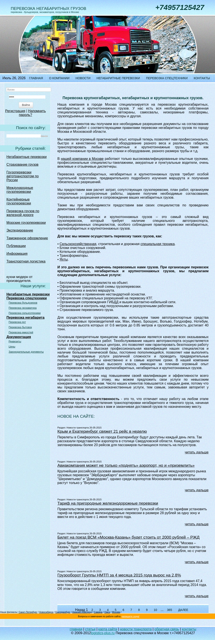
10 (155, 610)
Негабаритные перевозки (118, 78)
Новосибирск (46, 612)
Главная (36, 78)
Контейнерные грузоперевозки (18, 201)
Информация (17, 253)
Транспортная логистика (26, 261)
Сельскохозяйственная (78, 244)
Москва (116, 612)
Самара (98, 612)
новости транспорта (136, 629)
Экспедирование (19, 230)
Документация (18, 337)
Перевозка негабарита (25, 317)
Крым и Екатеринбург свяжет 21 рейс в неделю (102, 431)
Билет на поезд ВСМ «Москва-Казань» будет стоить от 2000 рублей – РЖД (128, 537)
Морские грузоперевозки (26, 222)
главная (76, 629)
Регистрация (15, 111)
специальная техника (158, 244)
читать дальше (197, 452)
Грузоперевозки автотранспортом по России (22, 176)
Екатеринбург (62, 612)
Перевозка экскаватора (23, 307)
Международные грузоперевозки (19, 189)
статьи (90, 629)
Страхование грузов (22, 164)
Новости (83, 78)
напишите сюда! (130, 616)
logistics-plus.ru (103, 633)
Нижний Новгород (82, 612)
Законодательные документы (26, 351)
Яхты (64, 259)
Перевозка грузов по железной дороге (22, 213)
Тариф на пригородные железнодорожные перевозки (107, 503)
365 (169, 610)
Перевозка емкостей (21, 332)
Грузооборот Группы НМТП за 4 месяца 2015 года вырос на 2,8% (119, 575)
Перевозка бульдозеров (23, 302)
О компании (59, 78)
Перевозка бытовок (20, 327)
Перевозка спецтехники (166, 78)
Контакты (202, 78)
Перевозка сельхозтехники (25, 313)
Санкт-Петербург (27, 612)
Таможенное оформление (27, 238)
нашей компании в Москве (82, 159)
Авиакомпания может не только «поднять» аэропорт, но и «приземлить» (126, 465)
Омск (107, 612)
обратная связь (166, 629)
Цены (12, 346)
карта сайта (107, 629)
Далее (183, 610)
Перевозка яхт (17, 322)
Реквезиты (15, 341)
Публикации (16, 246)
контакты (189, 629)
